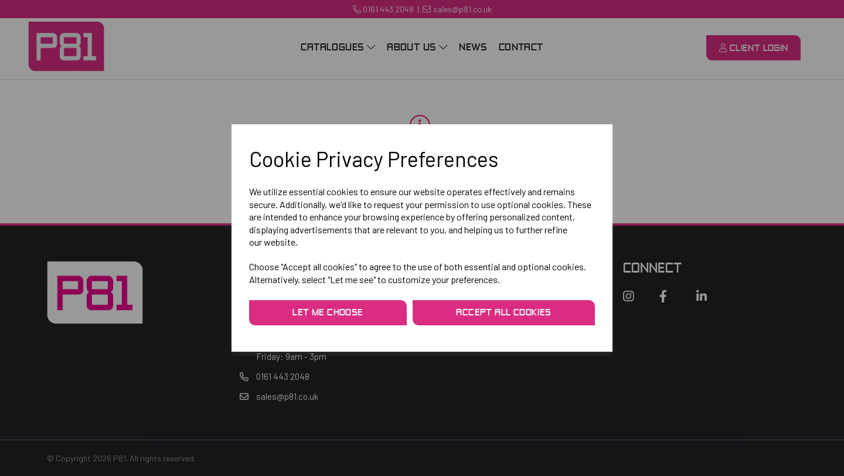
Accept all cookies (503, 313)
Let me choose (327, 313)
